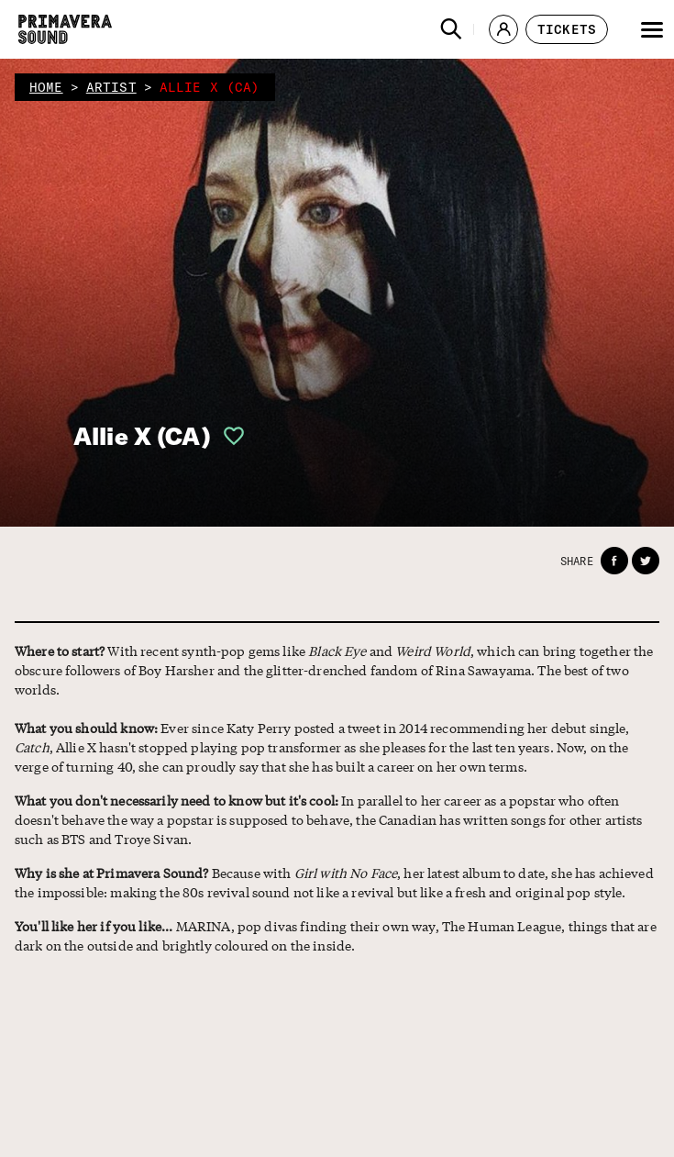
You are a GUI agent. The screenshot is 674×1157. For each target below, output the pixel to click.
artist (111, 87)
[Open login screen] (228, 436)
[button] (451, 29)
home (46, 87)
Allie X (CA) (142, 436)
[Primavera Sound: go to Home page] (65, 29)
